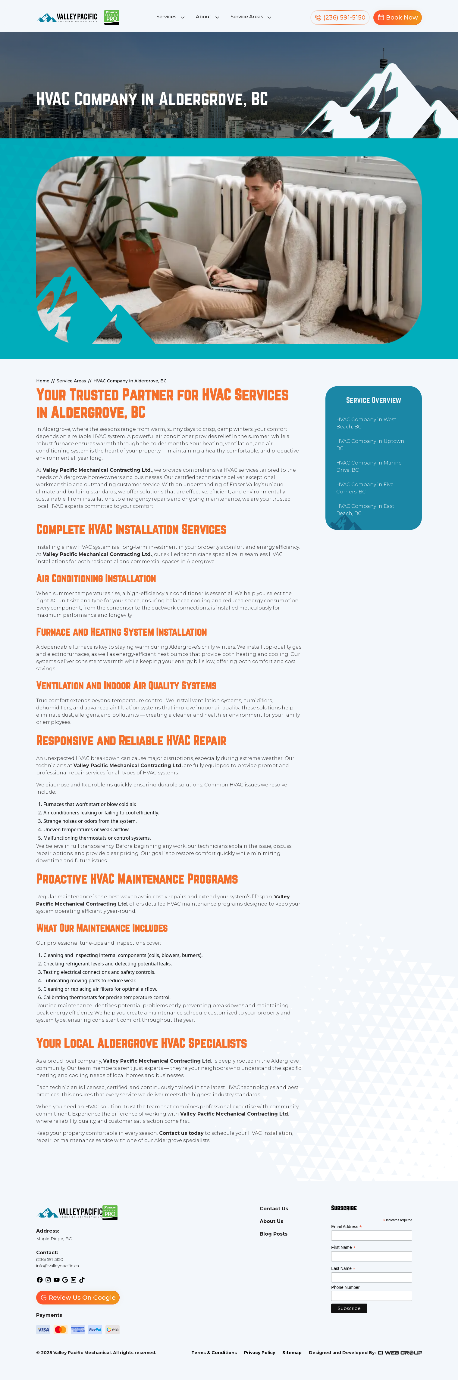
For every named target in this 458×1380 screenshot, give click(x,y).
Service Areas (247, 17)
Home (42, 381)
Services (166, 17)
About (203, 17)
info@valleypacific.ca (57, 1265)
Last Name (343, 1268)
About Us (271, 1221)
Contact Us (274, 1209)
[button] (171, 17)
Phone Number (345, 1287)
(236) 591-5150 (49, 1259)
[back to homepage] (66, 17)
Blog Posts (273, 1234)
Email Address (346, 1227)
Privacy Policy (259, 1352)
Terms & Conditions (214, 1352)
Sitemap (292, 1352)
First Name (343, 1247)
